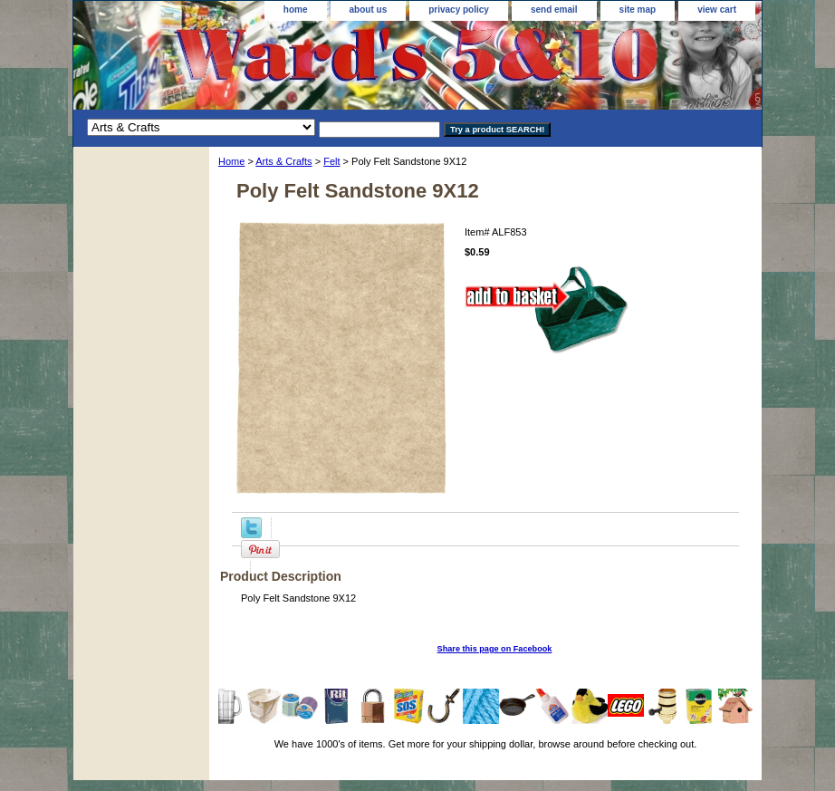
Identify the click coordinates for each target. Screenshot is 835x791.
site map (638, 9)
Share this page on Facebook (494, 648)
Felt (331, 161)
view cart (716, 9)
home (295, 9)
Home (231, 161)
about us (369, 9)
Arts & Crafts (283, 161)
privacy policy (458, 9)
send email (554, 9)
